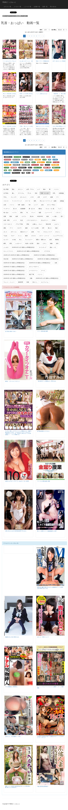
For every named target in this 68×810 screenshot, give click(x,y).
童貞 (38, 243)
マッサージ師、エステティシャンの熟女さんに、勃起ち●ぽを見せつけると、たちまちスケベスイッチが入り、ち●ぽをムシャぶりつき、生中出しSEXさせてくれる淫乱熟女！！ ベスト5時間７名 (18, 432)
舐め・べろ (53, 247)
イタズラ (19, 228)
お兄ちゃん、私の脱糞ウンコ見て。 (13, 736)
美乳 (10, 243)
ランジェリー (29, 239)
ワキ (38, 232)
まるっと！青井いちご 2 (42, 637)
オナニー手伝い (51, 204)
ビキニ (44, 243)
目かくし (35, 282)
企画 (5, 204)
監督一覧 (45, 6)
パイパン (11, 204)
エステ (45, 197)
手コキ (29, 193)
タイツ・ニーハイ (44, 235)
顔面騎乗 (22, 208)
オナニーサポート (34, 266)
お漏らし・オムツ (37, 224)
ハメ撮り (54, 216)
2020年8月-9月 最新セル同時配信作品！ (15, 274)
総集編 (62, 201)
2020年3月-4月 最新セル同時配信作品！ (48, 259)
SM (29, 204)
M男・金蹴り (21, 204)
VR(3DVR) (40, 216)
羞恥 (5, 228)
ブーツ (11, 228)
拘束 (28, 282)
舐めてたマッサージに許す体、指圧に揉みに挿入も (48, 126)
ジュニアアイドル (58, 235)
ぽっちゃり (23, 197)
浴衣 (57, 243)
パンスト (56, 189)
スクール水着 (34, 228)
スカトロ (6, 201)
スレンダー (14, 197)
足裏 (32, 232)
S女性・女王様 (29, 243)
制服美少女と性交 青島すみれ (12, 637)
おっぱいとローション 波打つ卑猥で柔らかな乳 (31, 61)
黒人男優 (6, 189)
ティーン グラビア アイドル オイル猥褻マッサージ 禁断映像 (50, 687)
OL (27, 212)
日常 (43, 228)
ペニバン (40, 274)
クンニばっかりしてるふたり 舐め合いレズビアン (15, 61)
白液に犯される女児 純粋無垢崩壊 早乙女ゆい (16, 531)
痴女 (44, 189)
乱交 (21, 220)
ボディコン (14, 232)
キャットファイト (8, 251)
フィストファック (17, 201)
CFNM (53, 220)
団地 (28, 224)
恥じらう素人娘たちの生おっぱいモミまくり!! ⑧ (15, 93)
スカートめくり (8, 224)
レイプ (36, 204)
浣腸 (31, 278)
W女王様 (6, 259)
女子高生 (6, 193)
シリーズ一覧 (27, 6)
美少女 (32, 216)
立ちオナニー (44, 220)
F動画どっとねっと (9, 2)
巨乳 (54, 193)
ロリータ (27, 201)
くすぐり (58, 212)
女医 (50, 239)
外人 (20, 239)
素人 (13, 193)
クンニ (20, 235)
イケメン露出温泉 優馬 (42, 331)
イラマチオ (47, 251)
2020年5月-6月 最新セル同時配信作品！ (40, 262)
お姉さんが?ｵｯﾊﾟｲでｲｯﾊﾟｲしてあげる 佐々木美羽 (17, 481)
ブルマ (12, 235)
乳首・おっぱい (45, 193)
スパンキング (42, 247)
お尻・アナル (30, 189)
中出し (5, 197)
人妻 (38, 197)
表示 (40, 29)
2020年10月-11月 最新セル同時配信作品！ (47, 278)
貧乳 (35, 201)
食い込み (6, 212)
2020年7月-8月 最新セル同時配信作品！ (15, 270)
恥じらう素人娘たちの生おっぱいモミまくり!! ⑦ (15, 126)
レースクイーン (33, 270)
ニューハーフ (48, 212)
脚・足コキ (32, 208)
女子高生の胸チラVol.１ (10, 331)
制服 (51, 243)
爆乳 (5, 243)
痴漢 (26, 235)
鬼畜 (40, 212)
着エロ (50, 228)
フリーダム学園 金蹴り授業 (43, 481)
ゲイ (57, 197)
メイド (15, 220)
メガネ (32, 197)
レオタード (18, 243)
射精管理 (20, 282)
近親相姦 (61, 193)
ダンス (5, 232)
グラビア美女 (19, 224)
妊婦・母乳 (7, 220)
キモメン (57, 232)
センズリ (6, 239)
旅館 (26, 228)
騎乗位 (57, 239)
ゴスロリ (33, 235)
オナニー (20, 189)
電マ (62, 216)
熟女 (13, 189)
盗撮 (51, 197)
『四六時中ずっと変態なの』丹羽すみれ (46, 381)
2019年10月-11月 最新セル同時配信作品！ (23, 247)
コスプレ (23, 216)
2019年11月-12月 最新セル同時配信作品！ (28, 251)
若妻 (5, 216)
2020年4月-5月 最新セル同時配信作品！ (15, 262)
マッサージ (7, 208)
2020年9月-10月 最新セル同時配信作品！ (15, 278)
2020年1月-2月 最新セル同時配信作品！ (45, 255)
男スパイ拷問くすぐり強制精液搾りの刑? (47, 531)
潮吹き (40, 208)
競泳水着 (48, 224)
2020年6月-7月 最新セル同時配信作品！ (15, 266)
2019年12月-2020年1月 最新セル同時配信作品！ (17, 255)
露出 (21, 212)
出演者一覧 (37, 6)
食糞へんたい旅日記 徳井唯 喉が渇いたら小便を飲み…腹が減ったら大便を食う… (18, 787)
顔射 (47, 216)
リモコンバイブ (47, 232)
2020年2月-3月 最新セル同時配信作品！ (23, 259)
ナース (43, 270)
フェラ (59, 208)
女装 (42, 204)
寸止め (5, 235)
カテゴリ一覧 (7, 6)
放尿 (16, 216)
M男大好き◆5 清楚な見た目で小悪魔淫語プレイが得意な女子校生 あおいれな (50, 588)
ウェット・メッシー (9, 282)
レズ (38, 189)
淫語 (36, 193)
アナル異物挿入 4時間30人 (11, 686)
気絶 (56, 228)
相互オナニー (24, 232)
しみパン (56, 224)
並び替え (53, 29)
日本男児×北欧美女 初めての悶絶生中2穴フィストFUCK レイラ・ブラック (50, 737)
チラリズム (21, 193)
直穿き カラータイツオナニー (12, 381)
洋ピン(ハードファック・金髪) (48, 201)
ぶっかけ (6, 247)
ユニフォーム (44, 282)
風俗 (10, 216)
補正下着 (31, 274)
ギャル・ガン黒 (50, 208)
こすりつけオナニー (31, 220)
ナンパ (33, 212)
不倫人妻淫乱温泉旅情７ (43, 786)
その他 (14, 239)
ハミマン (14, 212)
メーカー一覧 (17, 6)
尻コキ (15, 208)
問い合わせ (53, 6)
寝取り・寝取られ (41, 239)
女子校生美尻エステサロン (43, 431)
